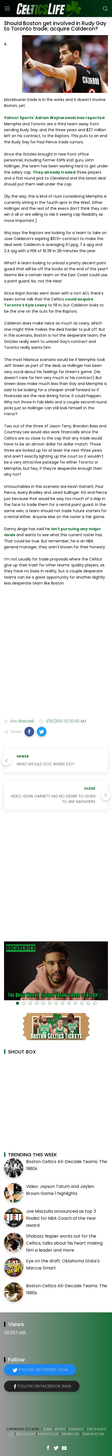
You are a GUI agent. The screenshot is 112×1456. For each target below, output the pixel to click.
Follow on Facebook (44, 1386)
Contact (76, 1429)
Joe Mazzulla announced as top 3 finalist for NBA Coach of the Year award (61, 1218)
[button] (29, 732)
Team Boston (93, 1434)
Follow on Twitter (43, 1369)
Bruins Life (70, 1434)
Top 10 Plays (96, 1429)
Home (47, 1429)
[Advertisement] (56, 653)
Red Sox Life (25, 1434)
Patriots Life (48, 1434)
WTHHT (60, 1429)
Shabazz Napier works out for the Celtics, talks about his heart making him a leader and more (64, 1243)
